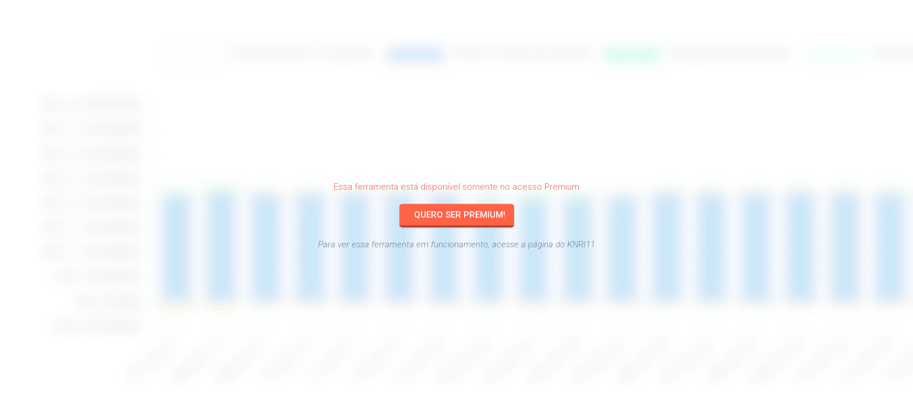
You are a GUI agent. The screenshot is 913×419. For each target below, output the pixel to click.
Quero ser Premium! (459, 215)
